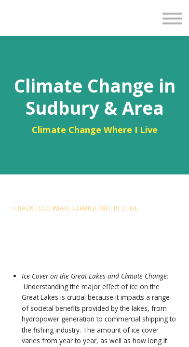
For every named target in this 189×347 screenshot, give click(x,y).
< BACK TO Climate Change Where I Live (75, 207)
